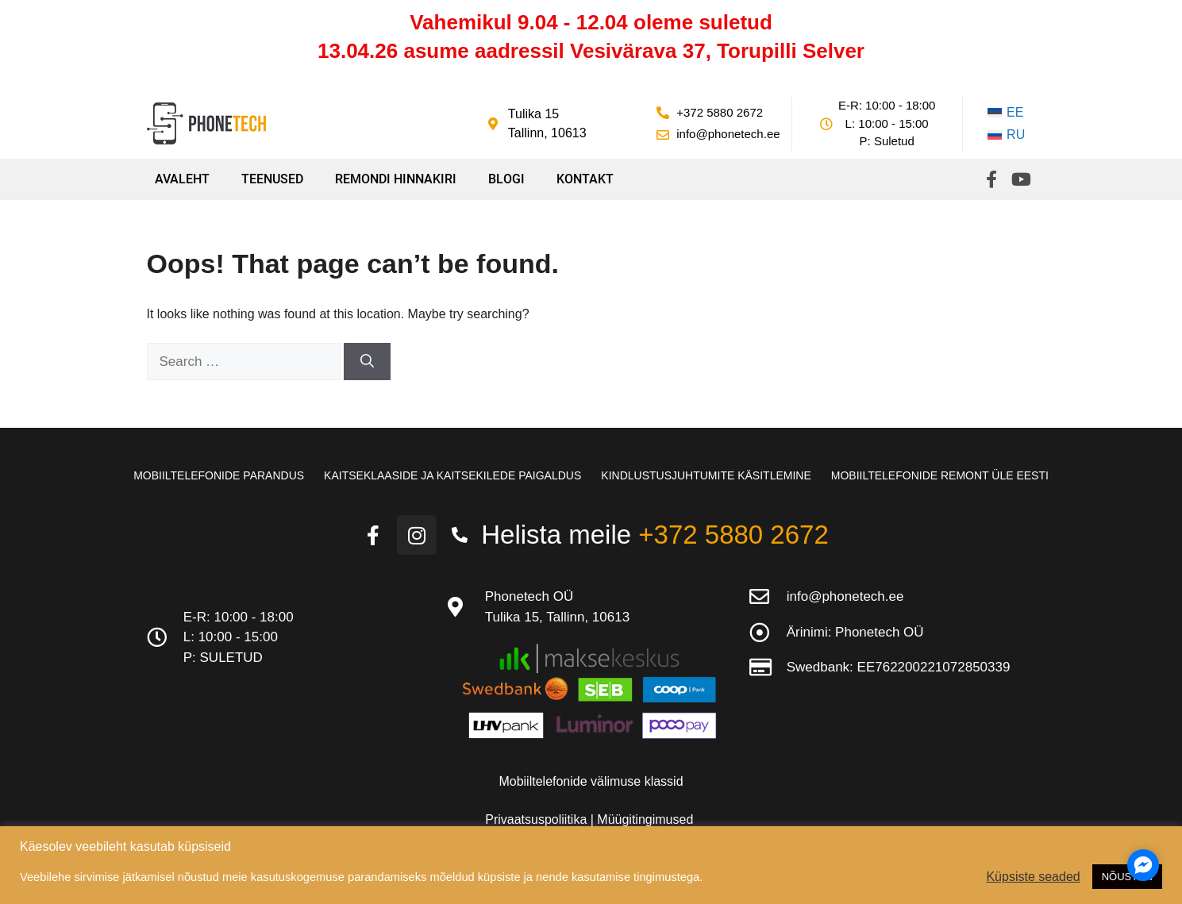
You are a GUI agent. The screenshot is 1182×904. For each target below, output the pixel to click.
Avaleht (182, 179)
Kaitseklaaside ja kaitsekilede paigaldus (452, 475)
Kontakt (585, 179)
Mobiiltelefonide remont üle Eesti (940, 475)
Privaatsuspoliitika (538, 819)
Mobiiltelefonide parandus (218, 475)
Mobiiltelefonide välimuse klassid (591, 781)
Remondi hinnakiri (395, 179)
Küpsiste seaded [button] (1033, 876)
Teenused (272, 179)
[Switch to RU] (1007, 135)
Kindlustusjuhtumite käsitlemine (705, 475)
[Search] (367, 362)
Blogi (506, 179)
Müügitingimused (645, 819)
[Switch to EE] (1007, 113)
